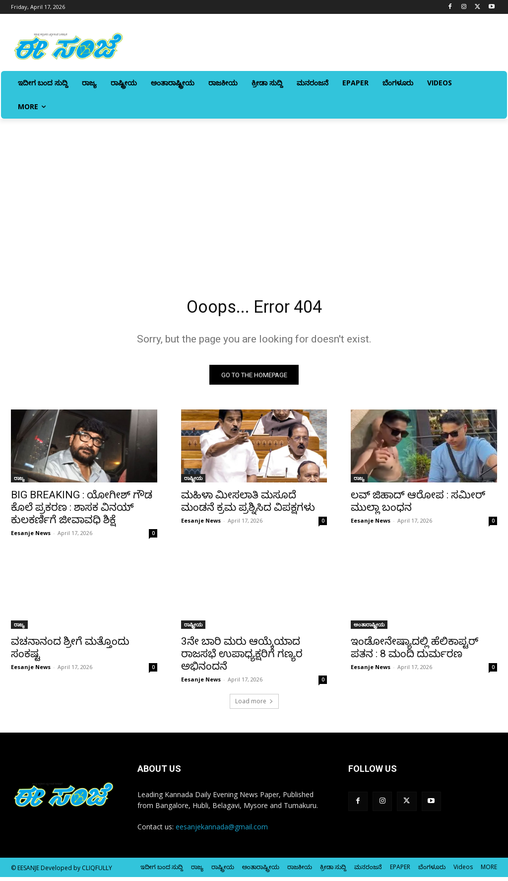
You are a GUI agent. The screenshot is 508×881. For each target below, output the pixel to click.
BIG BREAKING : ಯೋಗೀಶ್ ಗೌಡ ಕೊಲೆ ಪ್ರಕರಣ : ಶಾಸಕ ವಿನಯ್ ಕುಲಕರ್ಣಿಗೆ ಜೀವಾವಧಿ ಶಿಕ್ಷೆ (81, 511)
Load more (254, 705)
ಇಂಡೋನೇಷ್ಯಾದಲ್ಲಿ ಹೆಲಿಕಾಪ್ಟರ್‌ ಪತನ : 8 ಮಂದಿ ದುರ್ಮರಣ (414, 651)
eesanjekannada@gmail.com (222, 830)
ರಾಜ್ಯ (19, 481)
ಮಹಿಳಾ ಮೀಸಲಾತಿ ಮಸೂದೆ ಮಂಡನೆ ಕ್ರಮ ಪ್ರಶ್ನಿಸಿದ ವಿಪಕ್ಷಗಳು (248, 505)
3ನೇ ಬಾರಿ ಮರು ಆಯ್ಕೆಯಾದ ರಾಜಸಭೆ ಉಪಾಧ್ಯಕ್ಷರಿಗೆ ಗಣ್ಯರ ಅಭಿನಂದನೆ (242, 657)
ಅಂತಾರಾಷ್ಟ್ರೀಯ (369, 628)
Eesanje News (31, 537)
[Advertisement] (254, 193)
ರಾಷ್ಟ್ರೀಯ (193, 481)
